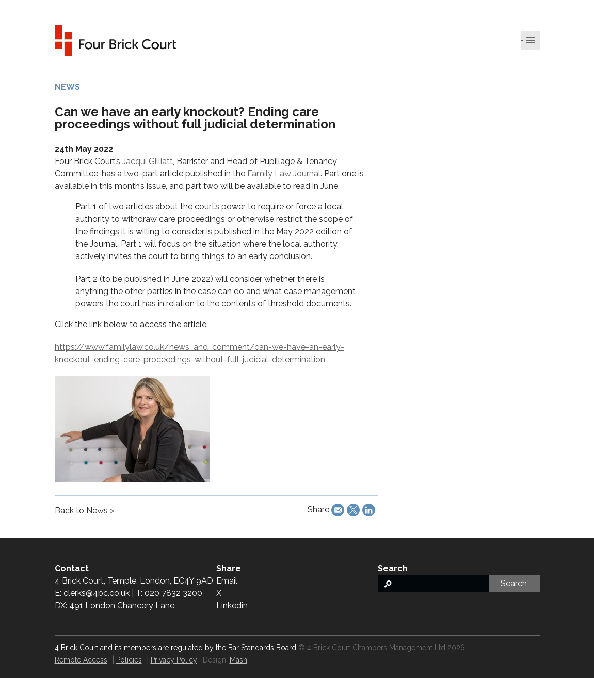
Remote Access (81, 660)
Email (226, 581)
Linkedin (232, 605)
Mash (238, 660)
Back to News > (84, 510)
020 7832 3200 (173, 593)
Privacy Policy (174, 660)
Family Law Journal (283, 174)
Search (514, 583)
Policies (129, 660)
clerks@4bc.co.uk (96, 593)
